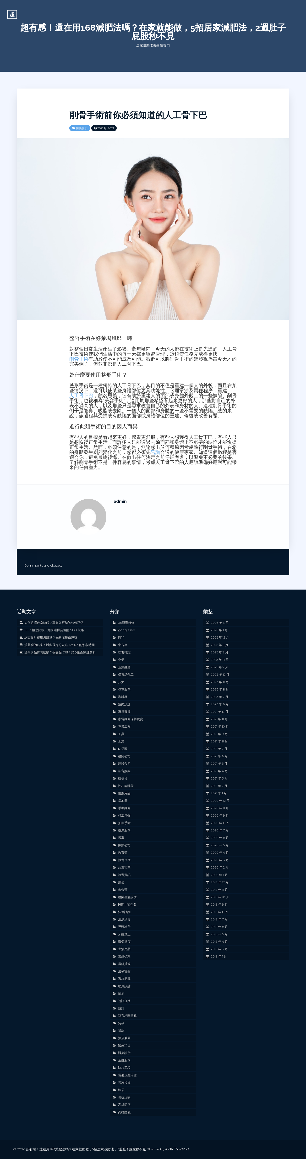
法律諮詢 (124, 912)
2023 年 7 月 (219, 697)
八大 (121, 682)
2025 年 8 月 (220, 660)
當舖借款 (124, 956)
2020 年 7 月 (220, 830)
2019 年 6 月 (219, 927)
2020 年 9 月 (220, 815)
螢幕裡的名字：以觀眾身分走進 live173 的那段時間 (59, 645)
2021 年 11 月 (219, 719)
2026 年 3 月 (220, 622)
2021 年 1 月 (219, 793)
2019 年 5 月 (219, 934)
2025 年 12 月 (220, 637)
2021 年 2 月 (219, 786)
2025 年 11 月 (219, 645)
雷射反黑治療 (127, 1075)
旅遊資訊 (124, 875)
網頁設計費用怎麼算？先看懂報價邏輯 (50, 637)
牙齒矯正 (124, 934)
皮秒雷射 (124, 971)
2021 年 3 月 (219, 778)
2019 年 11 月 (219, 890)
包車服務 (124, 689)
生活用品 (124, 949)
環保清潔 (124, 941)
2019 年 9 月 (219, 904)
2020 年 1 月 (219, 875)
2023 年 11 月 (220, 682)
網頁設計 (124, 986)
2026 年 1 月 (219, 630)
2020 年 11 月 (220, 808)
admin (120, 501)
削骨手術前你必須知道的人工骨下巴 (138, 115)
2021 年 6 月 (219, 756)
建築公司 (124, 756)
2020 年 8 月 (220, 823)
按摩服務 (124, 830)
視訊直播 (124, 1001)
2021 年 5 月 (219, 763)
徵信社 (122, 778)
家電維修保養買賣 (130, 719)
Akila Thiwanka (177, 1149)
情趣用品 (124, 793)
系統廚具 (124, 979)
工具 (121, 734)
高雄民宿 (124, 1105)
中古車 (122, 645)
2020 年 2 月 (220, 867)
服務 (121, 882)
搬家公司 (124, 845)
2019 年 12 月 (220, 882)
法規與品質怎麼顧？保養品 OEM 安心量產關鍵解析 (60, 652)
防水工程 (124, 1068)
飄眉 (121, 1090)
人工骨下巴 (81, 395)
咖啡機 (122, 697)
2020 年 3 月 (220, 860)
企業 (121, 660)
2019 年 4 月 (219, 941)
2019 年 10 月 (220, 897)
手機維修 (124, 808)
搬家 (121, 838)
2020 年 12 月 (220, 800)
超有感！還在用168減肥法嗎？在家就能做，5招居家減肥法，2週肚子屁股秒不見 (153, 31)
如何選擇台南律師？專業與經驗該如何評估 (53, 622)
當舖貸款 (124, 964)
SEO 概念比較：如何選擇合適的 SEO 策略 (54, 630)
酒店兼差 (124, 1038)
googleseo (126, 630)
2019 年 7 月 (219, 919)
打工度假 (124, 815)
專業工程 (124, 726)
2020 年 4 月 (220, 852)
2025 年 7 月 (219, 667)
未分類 (122, 890)
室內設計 (124, 704)
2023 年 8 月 (220, 689)
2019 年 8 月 (219, 912)
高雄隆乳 (124, 1112)
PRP (121, 637)
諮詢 (155, 452)
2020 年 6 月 (220, 838)
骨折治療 (124, 1097)
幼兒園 (122, 749)
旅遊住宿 (124, 860)
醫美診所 (81, 128)
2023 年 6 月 (220, 704)
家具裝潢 (124, 711)
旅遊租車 (124, 867)
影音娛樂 (124, 771)
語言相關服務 (127, 1016)
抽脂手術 (124, 823)
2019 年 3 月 (219, 949)
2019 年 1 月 (219, 956)
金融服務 (124, 1060)
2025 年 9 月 (219, 652)
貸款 (121, 1023)
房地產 (122, 800)
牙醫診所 (124, 927)
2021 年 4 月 (219, 771)
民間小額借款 (127, 904)
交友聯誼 (124, 652)
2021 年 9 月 (219, 734)
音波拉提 (124, 1082)
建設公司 (124, 763)
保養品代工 (126, 674)
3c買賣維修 (126, 622)
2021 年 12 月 (219, 711)
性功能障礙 (126, 786)
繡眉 (121, 993)
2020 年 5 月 (220, 845)
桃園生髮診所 (127, 897)
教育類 (122, 852)
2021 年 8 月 (219, 741)
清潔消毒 (124, 919)
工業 (121, 741)
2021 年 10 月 (220, 726)
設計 (121, 1008)
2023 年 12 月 (220, 674)
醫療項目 (124, 1045)
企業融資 (124, 667)
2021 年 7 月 (219, 749)
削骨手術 (78, 359)
